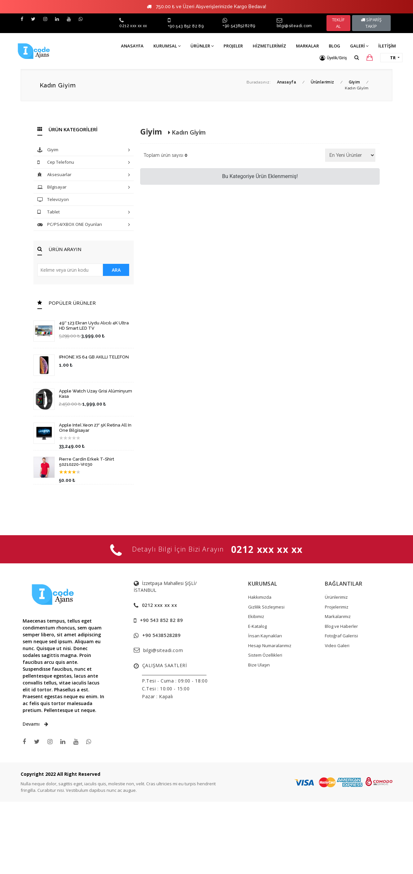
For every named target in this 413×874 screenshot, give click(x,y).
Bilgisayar (83, 187)
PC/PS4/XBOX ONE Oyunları (83, 224)
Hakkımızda (259, 597)
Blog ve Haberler (341, 626)
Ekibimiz (256, 616)
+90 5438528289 (239, 26)
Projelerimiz (336, 607)
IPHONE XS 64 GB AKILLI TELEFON (94, 357)
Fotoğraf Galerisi (341, 636)
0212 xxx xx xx (133, 26)
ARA (116, 270)
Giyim (83, 150)
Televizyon (53, 199)
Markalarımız (338, 616)
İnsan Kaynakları (265, 636)
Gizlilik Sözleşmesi (266, 607)
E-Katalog (257, 626)
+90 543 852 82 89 (186, 26)
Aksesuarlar (83, 175)
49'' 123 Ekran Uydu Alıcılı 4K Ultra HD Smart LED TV (94, 325)
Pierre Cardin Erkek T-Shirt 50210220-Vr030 (86, 462)
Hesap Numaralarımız (269, 645)
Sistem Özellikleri (265, 655)
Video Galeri (337, 645)
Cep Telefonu (83, 162)
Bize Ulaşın (259, 665)
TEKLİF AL (338, 23)
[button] (333, 58)
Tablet (83, 212)
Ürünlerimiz (336, 597)
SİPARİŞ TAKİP (371, 23)
